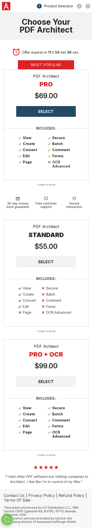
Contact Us (14, 495)
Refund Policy (71, 495)
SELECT (46, 261)
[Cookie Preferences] (7, 519)
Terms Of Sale (17, 500)
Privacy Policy (41, 495)
